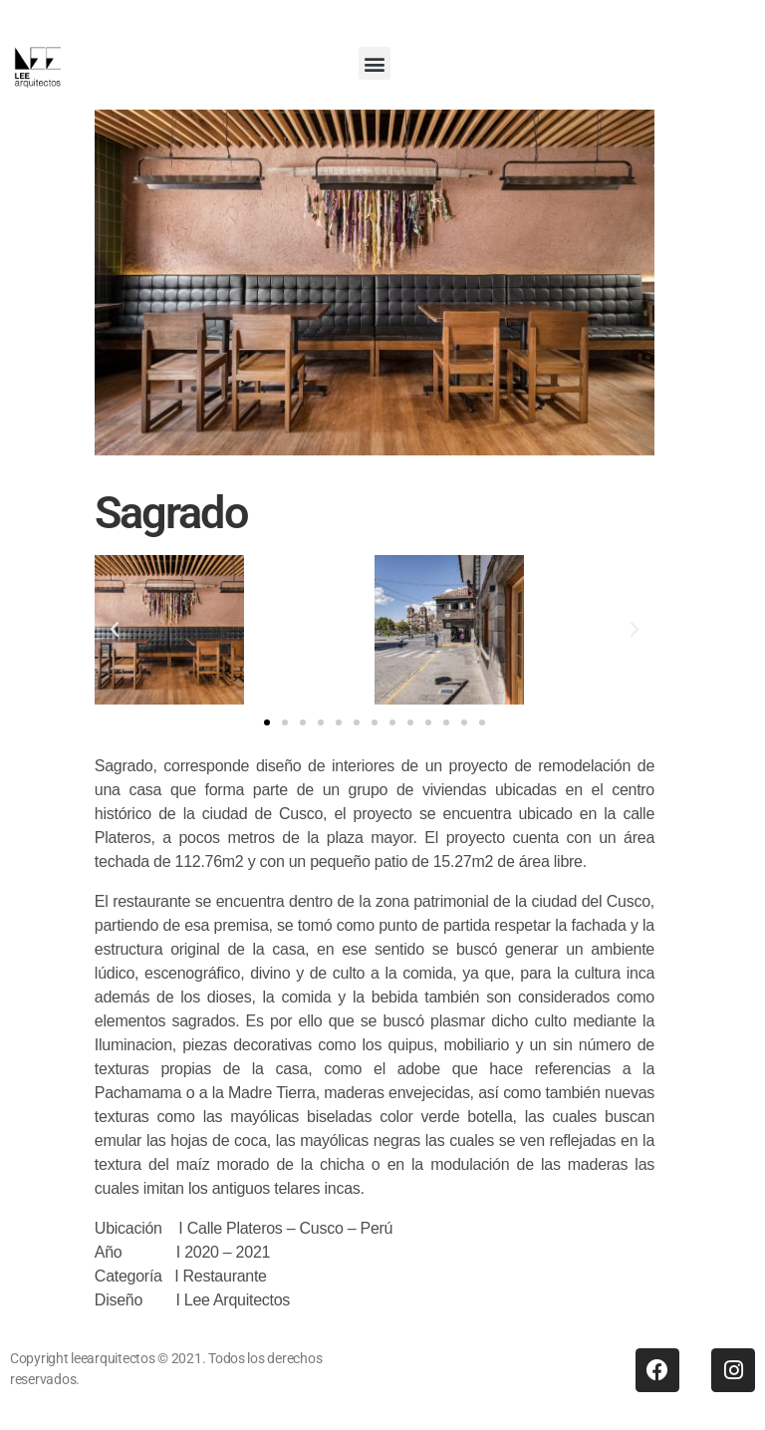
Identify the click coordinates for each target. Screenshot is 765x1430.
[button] (375, 63)
